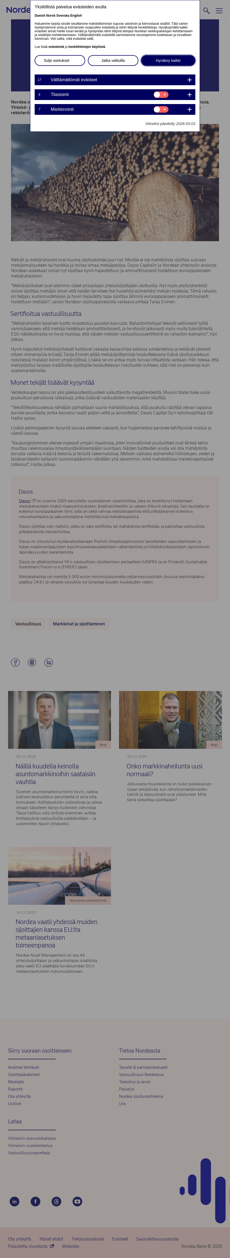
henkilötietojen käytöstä (86, 47)
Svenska (63, 15)
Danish (40, 15)
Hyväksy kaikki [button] (168, 60)
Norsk (50, 15)
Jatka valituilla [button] (113, 60)
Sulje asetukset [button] (56, 60)
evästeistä (56, 47)
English (76, 15)
